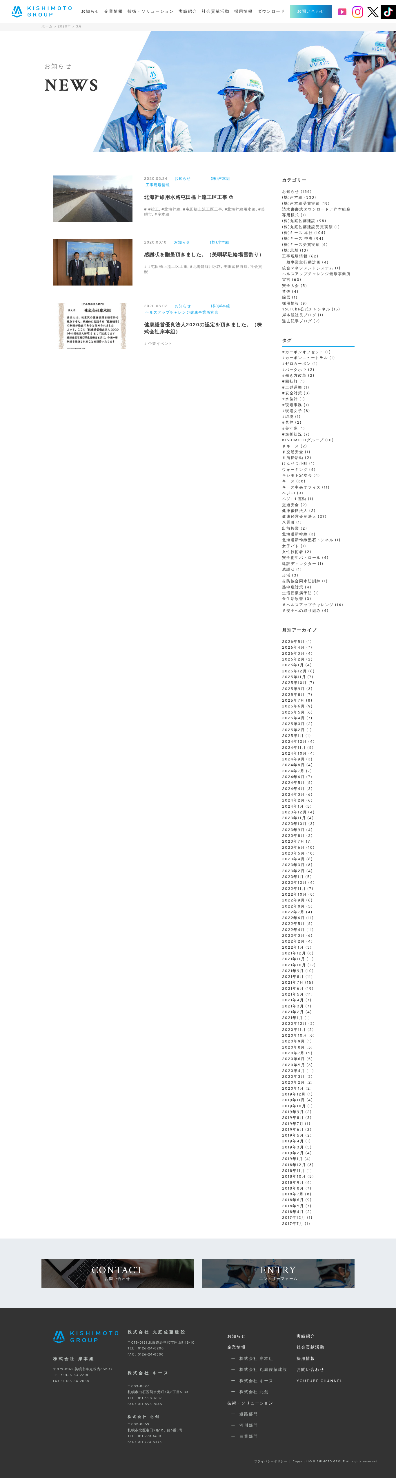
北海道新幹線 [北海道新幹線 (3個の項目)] (299, 534)
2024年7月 (293, 771)
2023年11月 (294, 818)
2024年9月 (293, 759)
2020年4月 (293, 1071)
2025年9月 (293, 689)
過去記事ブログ (297, 321)
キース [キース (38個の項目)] (294, 481)
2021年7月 (293, 983)
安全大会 (290, 286)
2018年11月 (293, 1171)
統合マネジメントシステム (308, 268)
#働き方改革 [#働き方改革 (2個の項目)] (298, 376)
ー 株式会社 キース (250, 1381)
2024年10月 (294, 753)
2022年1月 (293, 947)
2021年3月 (293, 1006)
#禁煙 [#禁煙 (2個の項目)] (292, 422)
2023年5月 (293, 853)
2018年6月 (293, 1200)
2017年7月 (292, 1224)
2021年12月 (294, 953)
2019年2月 (293, 1153)
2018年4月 (293, 1212)
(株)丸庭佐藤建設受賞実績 (307, 227)
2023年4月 (293, 859)
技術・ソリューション (151, 11)
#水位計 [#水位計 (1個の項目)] (293, 399)
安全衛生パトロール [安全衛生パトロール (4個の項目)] (305, 558)
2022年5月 (293, 924)
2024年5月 (293, 783)
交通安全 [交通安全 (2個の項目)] (294, 505)
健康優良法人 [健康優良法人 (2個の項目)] (299, 511)
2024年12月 (294, 742)
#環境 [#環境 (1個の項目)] (291, 417)
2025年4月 (293, 718)
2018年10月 (294, 1177)
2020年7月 (293, 1053)
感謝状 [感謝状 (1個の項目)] (292, 570)
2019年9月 (293, 1112)
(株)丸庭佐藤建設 (299, 221)
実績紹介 (188, 11)
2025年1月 (293, 736)
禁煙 (286, 292)
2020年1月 (293, 1088)
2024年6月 (293, 777)
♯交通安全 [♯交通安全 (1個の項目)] (296, 452)
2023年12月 (294, 812)
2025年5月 (293, 712)
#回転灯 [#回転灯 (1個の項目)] (293, 381)
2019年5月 (293, 1135)
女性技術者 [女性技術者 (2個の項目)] (296, 552)
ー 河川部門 (242, 1425)
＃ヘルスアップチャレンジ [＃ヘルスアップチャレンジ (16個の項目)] (313, 605)
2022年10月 (294, 894)
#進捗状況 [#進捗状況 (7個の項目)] (296, 434)
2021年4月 (293, 1000)
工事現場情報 (158, 185)
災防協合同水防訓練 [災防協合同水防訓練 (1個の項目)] (305, 581)
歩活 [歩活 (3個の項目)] (290, 575)
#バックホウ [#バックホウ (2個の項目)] (298, 370)
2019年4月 (293, 1141)
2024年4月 (293, 789)
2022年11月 (294, 889)
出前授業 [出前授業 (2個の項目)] (294, 528)
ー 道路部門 (242, 1414)
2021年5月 (293, 994)
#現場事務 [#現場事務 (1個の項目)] (295, 405)
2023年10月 (294, 824)
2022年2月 (293, 941)
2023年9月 (293, 830)
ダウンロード (271, 11)
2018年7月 (293, 1194)
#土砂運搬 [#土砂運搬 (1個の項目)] (295, 387)
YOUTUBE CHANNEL (320, 1381)
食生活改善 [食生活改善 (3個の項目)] (296, 599)
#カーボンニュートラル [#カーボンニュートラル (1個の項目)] (308, 358)
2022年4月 (293, 930)
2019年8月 (293, 1118)
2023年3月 (293, 865)
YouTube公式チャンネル (306, 309)
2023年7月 (293, 841)
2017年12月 (294, 1218)
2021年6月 (293, 989)
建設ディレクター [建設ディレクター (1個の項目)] (303, 564)
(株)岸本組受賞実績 (301, 204)
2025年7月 (293, 700)
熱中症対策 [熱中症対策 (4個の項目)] (296, 587)
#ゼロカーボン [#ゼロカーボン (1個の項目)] (300, 364)
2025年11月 (294, 677)
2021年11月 (293, 959)
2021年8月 (293, 977)
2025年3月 (293, 724)
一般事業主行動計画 (301, 262)
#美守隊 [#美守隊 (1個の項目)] (293, 429)
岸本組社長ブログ (299, 315)
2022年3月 (293, 936)
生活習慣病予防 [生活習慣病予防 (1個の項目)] (300, 593)
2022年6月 (293, 918)
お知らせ (90, 11)
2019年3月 (293, 1147)
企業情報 (113, 11)
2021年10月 (294, 965)
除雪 (286, 297)
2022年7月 (293, 912)
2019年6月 (293, 1130)
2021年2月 (293, 1012)
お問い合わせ (311, 11)
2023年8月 (293, 836)
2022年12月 (294, 883)
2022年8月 (293, 906)
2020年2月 (293, 1082)
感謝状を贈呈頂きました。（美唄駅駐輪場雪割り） (204, 255)
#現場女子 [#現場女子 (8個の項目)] (296, 411)
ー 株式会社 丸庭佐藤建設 (257, 1369)
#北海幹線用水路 (240, 209)
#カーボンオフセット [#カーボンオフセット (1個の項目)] (306, 352)
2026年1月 (293, 665)
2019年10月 (294, 1106)
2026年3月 (293, 654)
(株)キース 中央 (297, 239)
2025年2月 (293, 730)
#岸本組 (162, 215)
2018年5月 (293, 1206)
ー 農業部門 (242, 1436)
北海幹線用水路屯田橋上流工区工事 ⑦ (188, 198)
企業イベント (160, 344)
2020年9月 (293, 1041)
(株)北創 (290, 250)
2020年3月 (293, 1077)
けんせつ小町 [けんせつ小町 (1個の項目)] (298, 464)
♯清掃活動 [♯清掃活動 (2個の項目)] (296, 458)
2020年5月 (293, 1065)
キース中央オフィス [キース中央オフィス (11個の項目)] (306, 487)
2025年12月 (294, 671)
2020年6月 (293, 1059)
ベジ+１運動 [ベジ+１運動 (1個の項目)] (297, 499)
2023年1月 (293, 877)
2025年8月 (293, 695)
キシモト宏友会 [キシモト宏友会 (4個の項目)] (301, 475)
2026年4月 (293, 647)
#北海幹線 (171, 209)
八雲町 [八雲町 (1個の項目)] (292, 522)
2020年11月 (294, 1030)
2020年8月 (293, 1047)
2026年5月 (293, 642)
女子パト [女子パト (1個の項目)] (294, 546)
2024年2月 (293, 800)
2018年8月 (293, 1188)
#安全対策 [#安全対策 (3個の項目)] (296, 393)
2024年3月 (293, 795)
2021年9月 (293, 971)
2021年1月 (292, 1018)
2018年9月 (293, 1183)
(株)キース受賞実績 (301, 245)
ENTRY (278, 1273)
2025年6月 (293, 706)
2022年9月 (293, 900)
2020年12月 (294, 1024)
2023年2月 (293, 871)
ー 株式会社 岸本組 (250, 1358)
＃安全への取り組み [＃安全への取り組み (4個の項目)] (305, 611)
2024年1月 (293, 806)
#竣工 (153, 209)
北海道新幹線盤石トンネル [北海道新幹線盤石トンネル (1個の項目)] (311, 540)
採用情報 (243, 11)
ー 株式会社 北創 (248, 1392)
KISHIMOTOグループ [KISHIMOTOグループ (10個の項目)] (308, 440)
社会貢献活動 (216, 11)
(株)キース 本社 (297, 233)
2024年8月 (293, 765)
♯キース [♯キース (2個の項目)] (294, 446)
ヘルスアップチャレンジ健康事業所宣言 (182, 312)
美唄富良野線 (236, 267)
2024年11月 (294, 748)
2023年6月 (293, 848)
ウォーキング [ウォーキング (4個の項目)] (299, 470)
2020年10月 (294, 1035)
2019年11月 (293, 1100)
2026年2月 (293, 659)
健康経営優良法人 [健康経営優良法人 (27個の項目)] (304, 517)
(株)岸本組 (220, 179)
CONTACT (117, 1273)
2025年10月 (294, 683)
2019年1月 (292, 1159)
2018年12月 (294, 1165)
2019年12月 (294, 1094)
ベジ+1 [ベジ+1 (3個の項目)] (292, 493)
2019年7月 (293, 1124)
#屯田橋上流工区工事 (202, 209)
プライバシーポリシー (270, 1462)
